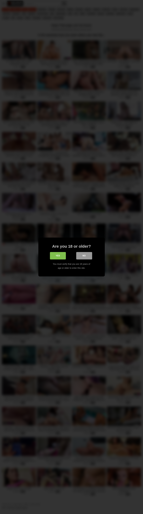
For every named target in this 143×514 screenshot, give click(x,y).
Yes (58, 256)
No (84, 256)
